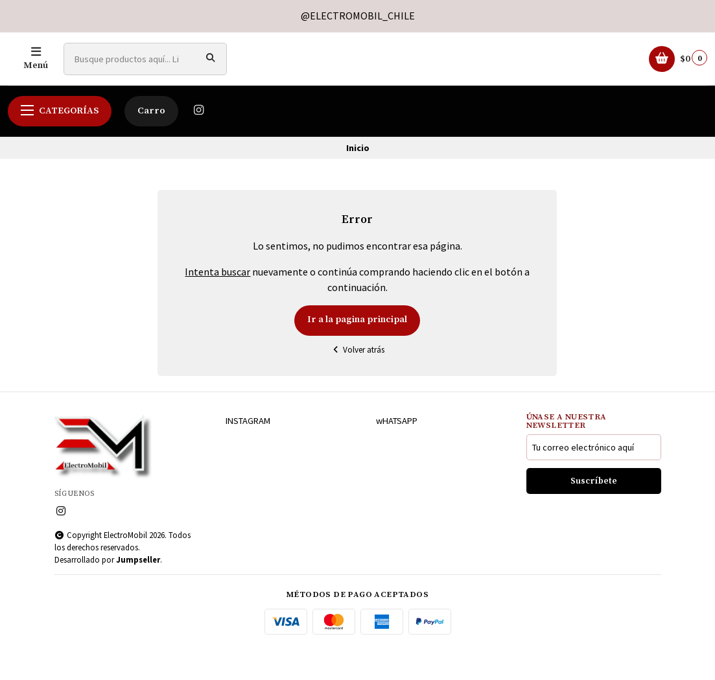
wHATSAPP (396, 453)
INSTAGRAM (248, 453)
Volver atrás (358, 382)
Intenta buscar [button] (217, 304)
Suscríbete (593, 513)
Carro (151, 143)
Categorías (60, 143)
